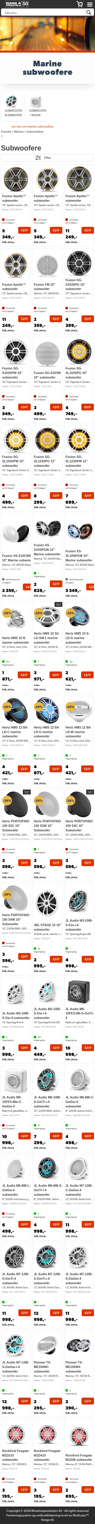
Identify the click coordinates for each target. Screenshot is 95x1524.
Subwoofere (35, 131)
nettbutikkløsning (48, 1515)
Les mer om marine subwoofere (32, 126)
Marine (19, 131)
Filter (47, 157)
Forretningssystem (18, 1515)
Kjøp (24, 230)
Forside (6, 131)
